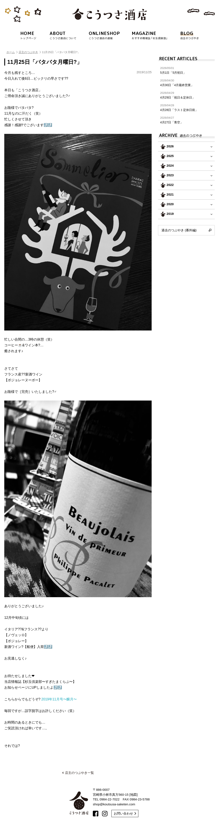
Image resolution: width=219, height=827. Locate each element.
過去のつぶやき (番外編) (186, 230)
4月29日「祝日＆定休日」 (186, 95)
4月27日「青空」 (186, 120)
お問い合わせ (125, 813)
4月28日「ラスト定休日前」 (186, 108)
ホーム (12, 52)
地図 (133, 794)
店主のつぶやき (30, 52)
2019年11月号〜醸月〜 (59, 699)
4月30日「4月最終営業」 (186, 83)
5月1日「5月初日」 (186, 70)
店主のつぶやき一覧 (78, 773)
